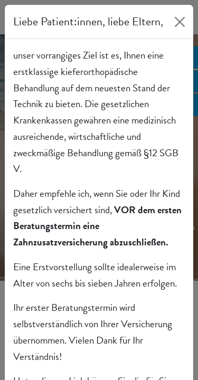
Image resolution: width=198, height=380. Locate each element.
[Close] (180, 22)
